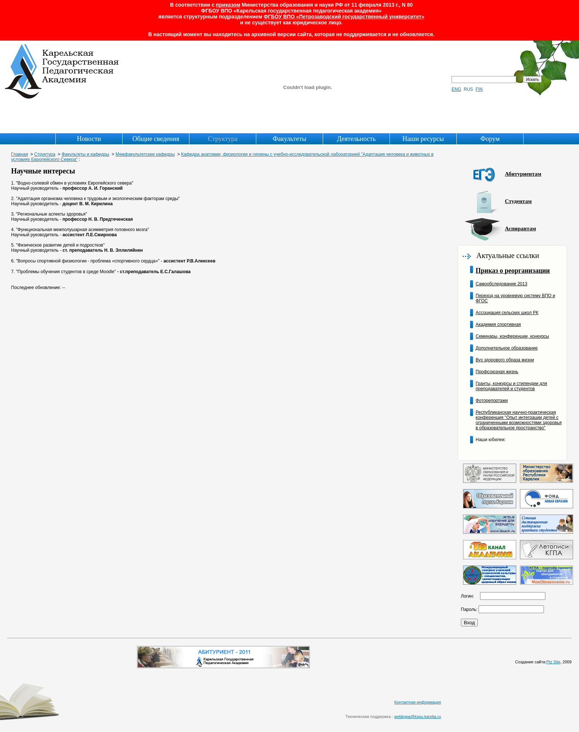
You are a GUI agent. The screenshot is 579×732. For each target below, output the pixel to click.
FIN (479, 89)
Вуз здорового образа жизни (505, 359)
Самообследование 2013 (501, 283)
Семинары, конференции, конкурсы (512, 336)
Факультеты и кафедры (85, 154)
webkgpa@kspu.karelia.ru (417, 716)
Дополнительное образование (507, 348)
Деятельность (356, 138)
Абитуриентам (523, 174)
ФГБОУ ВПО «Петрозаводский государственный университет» (344, 17)
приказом (228, 5)
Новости (89, 138)
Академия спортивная (498, 324)
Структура (222, 138)
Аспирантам (520, 228)
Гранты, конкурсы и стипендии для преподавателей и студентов (511, 386)
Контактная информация (417, 702)
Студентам (518, 201)
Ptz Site (554, 662)
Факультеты (289, 138)
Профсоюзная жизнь (497, 371)
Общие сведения (156, 138)
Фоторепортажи (492, 400)
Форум (490, 138)
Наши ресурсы (423, 138)
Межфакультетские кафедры (145, 154)
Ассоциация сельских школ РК (507, 312)
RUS (468, 89)
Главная (19, 154)
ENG (456, 89)
